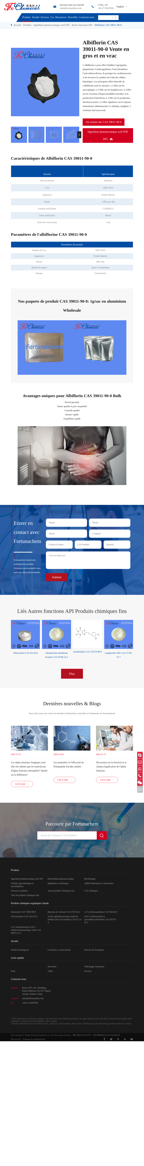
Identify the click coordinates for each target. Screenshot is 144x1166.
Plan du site (15, 1040)
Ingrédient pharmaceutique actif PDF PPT (108, 135)
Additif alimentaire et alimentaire (98, 884)
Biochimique (89, 880)
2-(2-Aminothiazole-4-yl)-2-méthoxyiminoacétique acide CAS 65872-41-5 (26, 931)
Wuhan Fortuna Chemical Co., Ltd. (39, 1036)
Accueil (17, 25)
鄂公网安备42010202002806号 (106, 1036)
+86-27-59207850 (106, 8)
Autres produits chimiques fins (61, 891)
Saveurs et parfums (19, 891)
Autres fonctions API (81, 25)
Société (35, 17)
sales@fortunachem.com (70, 8)
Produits (26, 17)
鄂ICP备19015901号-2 (81, 1036)
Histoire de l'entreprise (94, 951)
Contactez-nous (86, 17)
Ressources (60, 17)
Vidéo (50, 972)
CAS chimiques (91, 891)
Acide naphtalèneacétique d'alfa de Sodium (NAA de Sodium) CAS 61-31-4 (65, 920)
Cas (52, 17)
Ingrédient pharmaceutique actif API (51, 25)
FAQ (13, 972)
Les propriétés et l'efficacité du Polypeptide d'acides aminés (69, 764)
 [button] (79, 134)
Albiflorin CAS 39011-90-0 (108, 25)
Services (45, 17)
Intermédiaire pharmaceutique (61, 880)
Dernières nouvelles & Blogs (72, 703)
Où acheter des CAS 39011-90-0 (103, 122)
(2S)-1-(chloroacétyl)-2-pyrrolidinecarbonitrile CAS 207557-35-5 (100, 920)
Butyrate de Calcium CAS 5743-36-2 (64, 913)
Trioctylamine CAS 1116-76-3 (24, 917)
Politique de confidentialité (34, 1040)
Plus (72, 673)
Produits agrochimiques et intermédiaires (22, 885)
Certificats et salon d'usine (59, 951)
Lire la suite (22, 785)
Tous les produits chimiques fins (25, 896)
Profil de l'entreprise (20, 951)
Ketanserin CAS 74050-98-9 (23, 913)
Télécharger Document (94, 967)
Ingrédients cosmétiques (58, 884)
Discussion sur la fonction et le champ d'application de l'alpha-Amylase (111, 766)
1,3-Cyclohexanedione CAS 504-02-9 (100, 913)
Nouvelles (73, 17)
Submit (56, 576)
